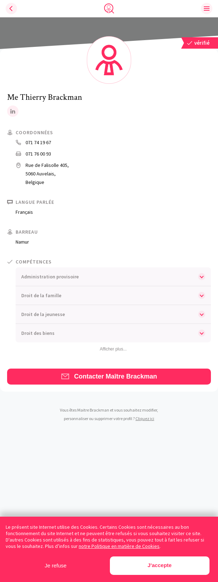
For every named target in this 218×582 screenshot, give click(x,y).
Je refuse (56, 565)
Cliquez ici (144, 418)
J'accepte (159, 565)
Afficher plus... (113, 349)
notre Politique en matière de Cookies (119, 546)
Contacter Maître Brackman (109, 376)
